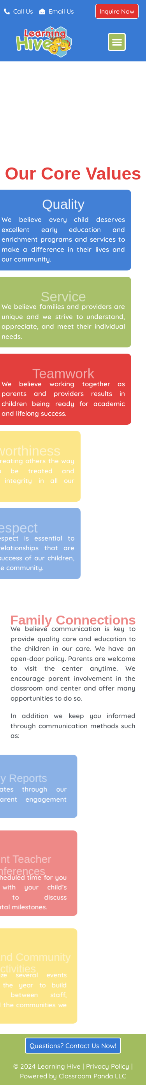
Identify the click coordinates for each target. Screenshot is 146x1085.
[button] (117, 42)
